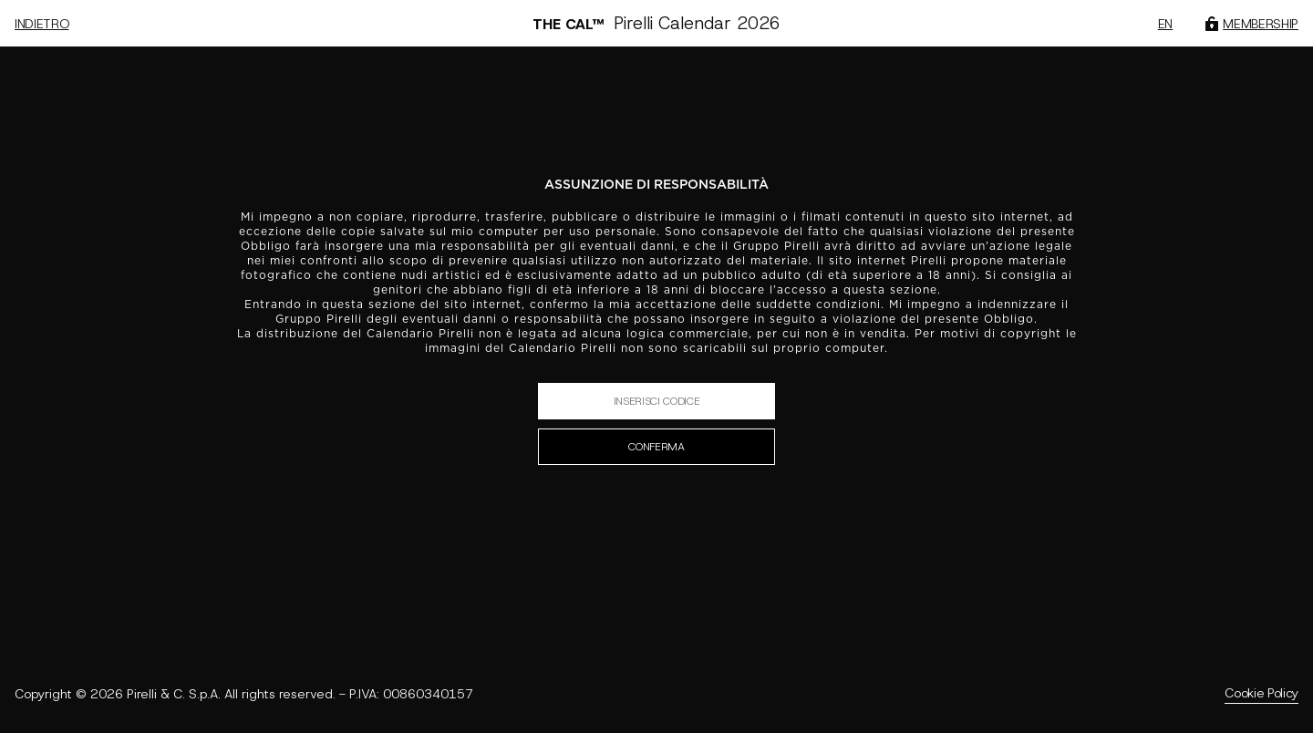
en (1165, 23)
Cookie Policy (1261, 693)
